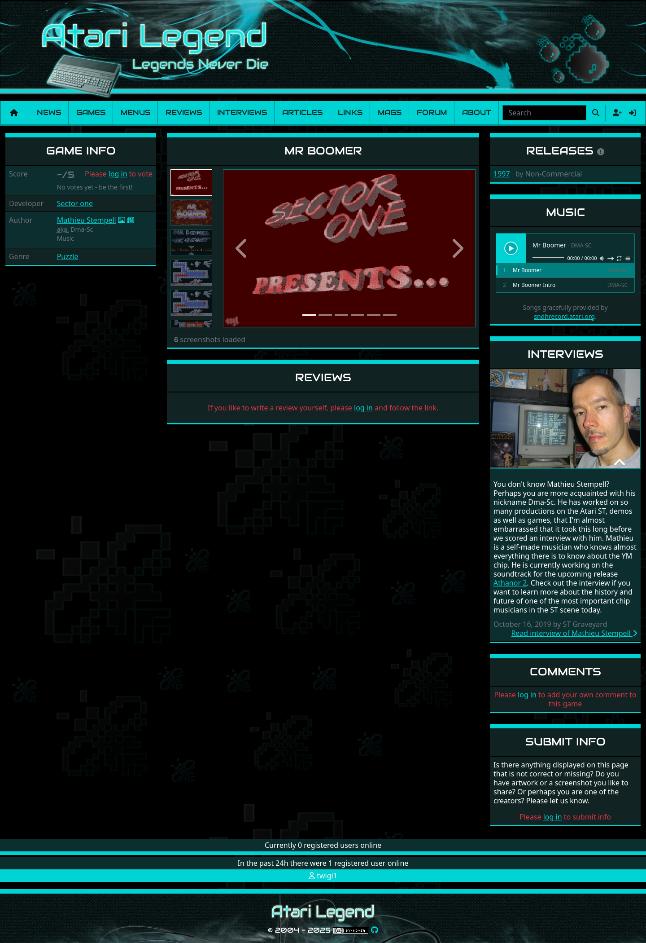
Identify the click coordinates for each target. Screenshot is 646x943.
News (49, 112)
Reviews (184, 112)
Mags (390, 112)
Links (350, 112)
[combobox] (544, 112)
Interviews (242, 112)
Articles (302, 112)
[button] (242, 248)
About (476, 112)
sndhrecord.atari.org (564, 316)
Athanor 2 (510, 583)
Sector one (75, 203)
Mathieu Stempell (86, 220)
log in (118, 174)
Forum (432, 112)
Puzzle (68, 256)
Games (90, 112)
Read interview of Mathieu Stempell (574, 633)
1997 (501, 174)
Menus (135, 112)
